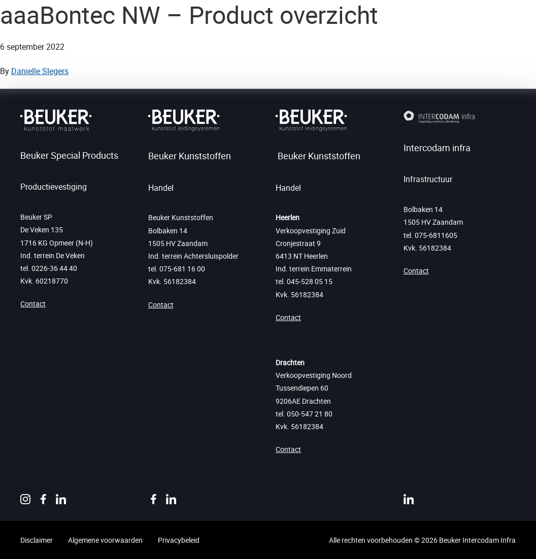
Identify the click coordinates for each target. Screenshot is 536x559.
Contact (33, 303)
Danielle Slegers (40, 71)
